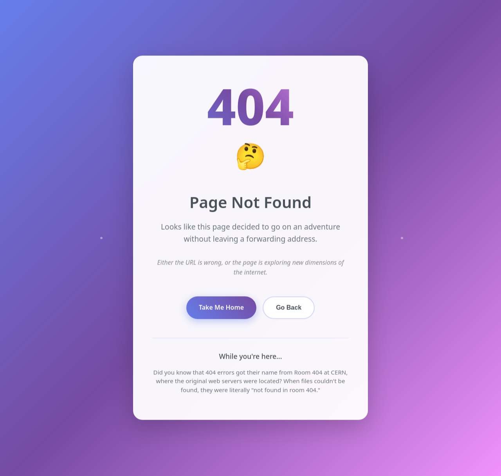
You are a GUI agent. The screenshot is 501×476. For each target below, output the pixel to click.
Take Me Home (221, 307)
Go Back (288, 307)
